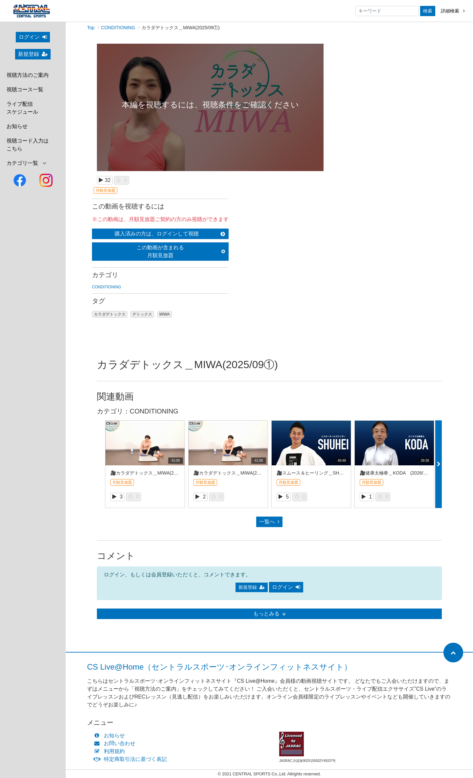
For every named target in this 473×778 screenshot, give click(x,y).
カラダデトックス (109, 314)
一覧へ (269, 522)
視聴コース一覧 (25, 89)
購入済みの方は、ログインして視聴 (170, 234)
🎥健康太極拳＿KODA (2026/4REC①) (401, 473)
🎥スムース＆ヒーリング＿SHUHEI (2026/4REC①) (331, 473)
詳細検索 (453, 10)
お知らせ (17, 126)
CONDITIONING (118, 28)
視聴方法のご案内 (28, 75)
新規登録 (33, 54)
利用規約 (111, 751)
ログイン (33, 37)
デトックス (142, 314)
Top (91, 28)
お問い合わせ (116, 743)
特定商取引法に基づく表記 (132, 759)
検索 (427, 10)
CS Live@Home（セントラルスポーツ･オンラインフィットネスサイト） (219, 667)
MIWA (164, 314)
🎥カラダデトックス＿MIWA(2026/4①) (150, 473)
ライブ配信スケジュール (22, 108)
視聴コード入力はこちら (28, 144)
